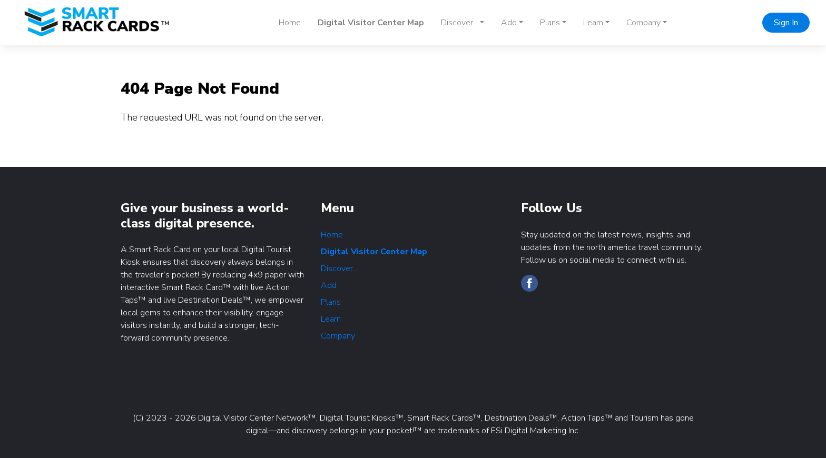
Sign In (786, 22)
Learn (331, 319)
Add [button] (509, 22)
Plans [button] (550, 22)
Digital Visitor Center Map (371, 22)
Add (329, 285)
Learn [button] (593, 22)
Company (338, 336)
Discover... (339, 268)
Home (290, 22)
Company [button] (643, 22)
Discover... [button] (459, 22)
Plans (331, 302)
